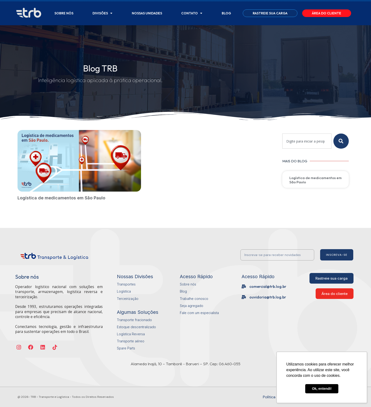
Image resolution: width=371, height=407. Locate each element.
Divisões (102, 13)
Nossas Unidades (147, 13)
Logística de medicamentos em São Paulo (61, 197)
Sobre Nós (63, 13)
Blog (226, 13)
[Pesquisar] (341, 141)
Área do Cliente (326, 13)
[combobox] (306, 141)
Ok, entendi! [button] (321, 388)
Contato (191, 13)
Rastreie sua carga (270, 13)
